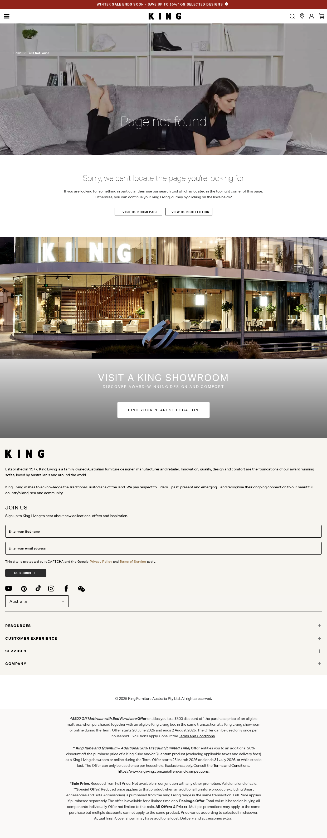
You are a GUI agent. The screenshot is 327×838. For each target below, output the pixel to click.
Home (17, 53)
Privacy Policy (101, 562)
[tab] (163, 625)
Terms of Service (133, 562)
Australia (36, 601)
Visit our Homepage (140, 212)
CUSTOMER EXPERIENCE (31, 638)
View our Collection (191, 212)
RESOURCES (18, 626)
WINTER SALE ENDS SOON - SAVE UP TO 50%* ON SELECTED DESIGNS (160, 4)
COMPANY (16, 664)
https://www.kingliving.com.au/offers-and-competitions (163, 771)
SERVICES (15, 651)
